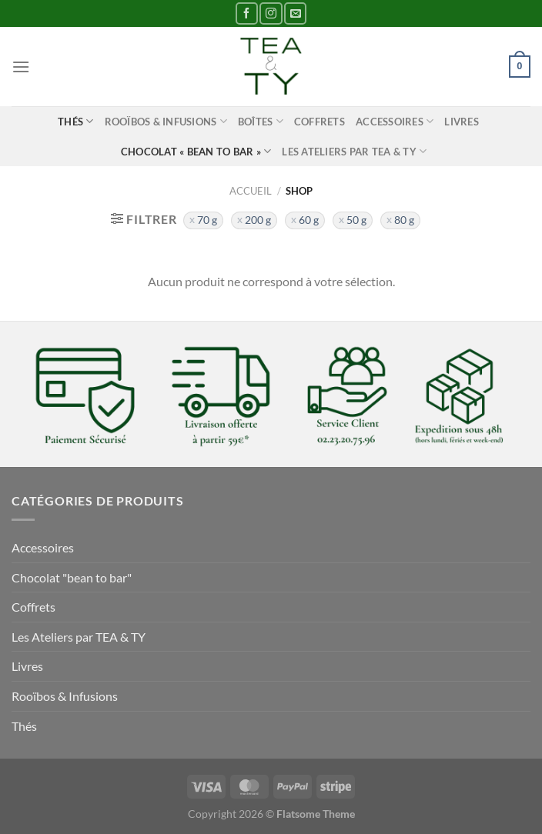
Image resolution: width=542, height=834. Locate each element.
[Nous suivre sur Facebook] (247, 13)
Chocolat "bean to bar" (72, 577)
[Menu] (21, 66)
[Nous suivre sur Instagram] (270, 13)
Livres (461, 121)
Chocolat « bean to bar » (196, 151)
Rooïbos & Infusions (166, 121)
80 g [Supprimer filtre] (404, 220)
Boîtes (260, 121)
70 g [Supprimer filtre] (207, 220)
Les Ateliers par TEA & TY (354, 151)
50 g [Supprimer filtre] (356, 220)
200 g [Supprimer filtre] (258, 220)
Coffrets (319, 121)
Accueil (250, 191)
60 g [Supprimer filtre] (309, 220)
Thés (75, 121)
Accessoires (394, 121)
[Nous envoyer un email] (295, 13)
